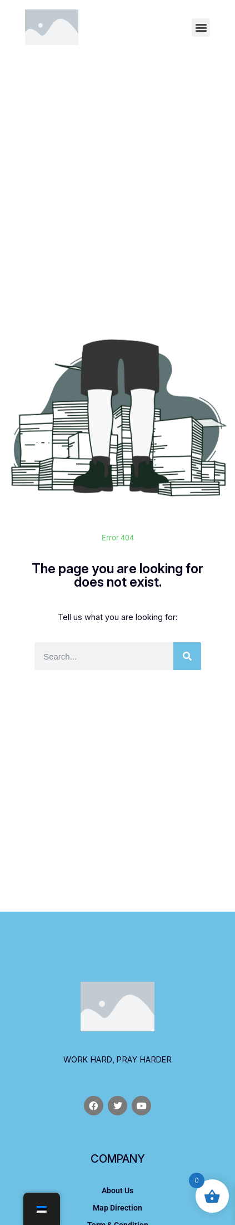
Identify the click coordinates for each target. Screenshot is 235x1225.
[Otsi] (187, 656)
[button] (201, 27)
